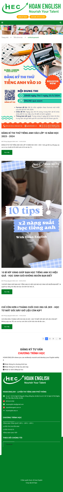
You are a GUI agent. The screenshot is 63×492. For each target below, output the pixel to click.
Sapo (35, 483)
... (56, 338)
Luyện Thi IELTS (8, 429)
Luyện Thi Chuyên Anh (11, 426)
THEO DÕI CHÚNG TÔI (12, 438)
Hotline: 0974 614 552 (38, 17)
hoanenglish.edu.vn (12, 410)
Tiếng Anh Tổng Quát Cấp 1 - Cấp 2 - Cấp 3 (18, 423)
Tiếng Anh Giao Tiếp (10, 432)
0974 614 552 (10, 401)
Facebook (9, 444)
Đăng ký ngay (22, 17)
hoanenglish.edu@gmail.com (15, 404)
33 (60, 338)
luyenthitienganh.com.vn (13, 407)
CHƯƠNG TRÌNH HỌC (12, 417)
